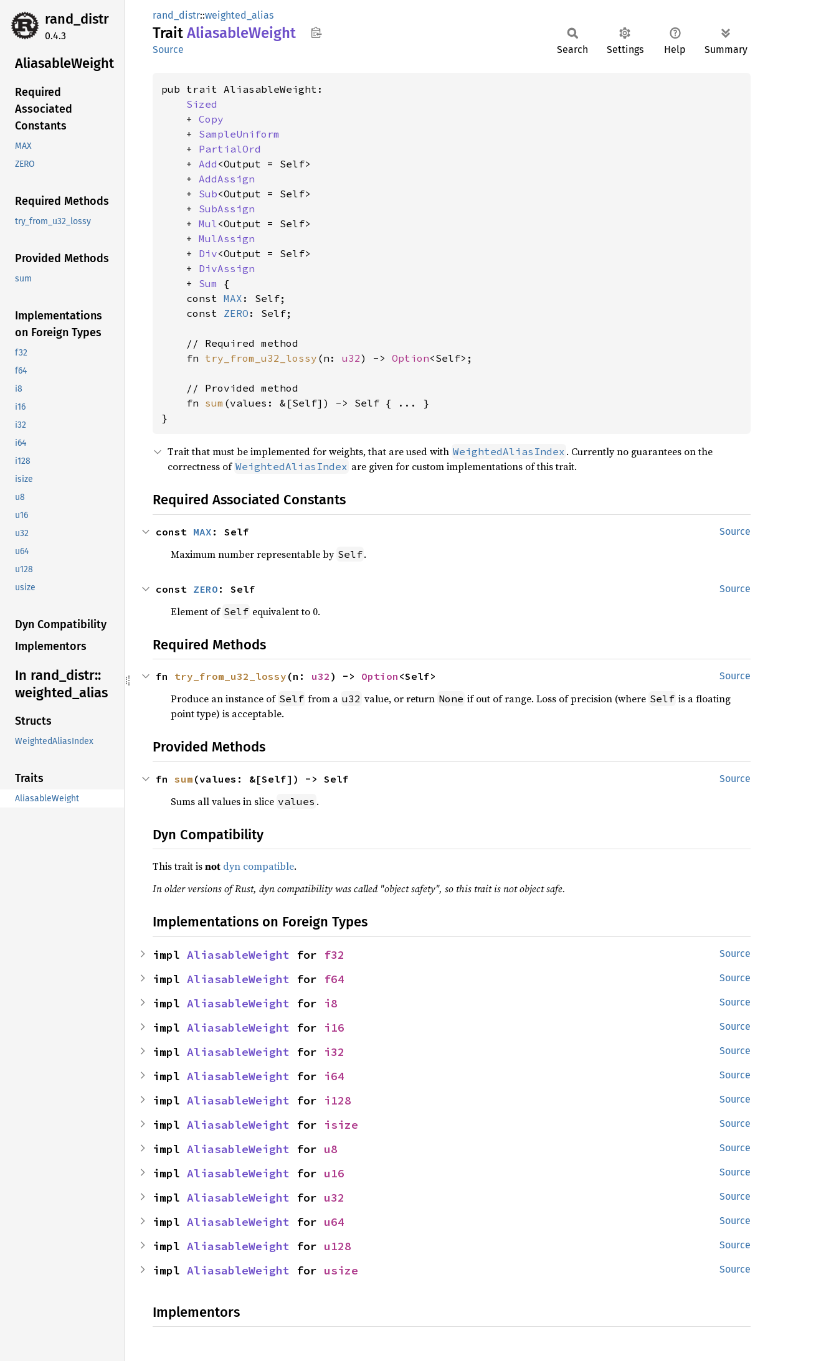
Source (168, 49)
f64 (334, 979)
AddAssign (227, 178)
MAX (233, 298)
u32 (351, 358)
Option (410, 358)
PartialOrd (230, 149)
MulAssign (227, 238)
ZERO (236, 313)
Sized (201, 104)
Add (208, 164)
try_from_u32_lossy (261, 358)
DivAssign (227, 268)
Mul (208, 223)
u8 (331, 1149)
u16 (334, 1173)
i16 (334, 1027)
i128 (337, 1100)
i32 (334, 1052)
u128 (337, 1246)
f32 (334, 955)
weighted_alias (239, 15)
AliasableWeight (238, 955)
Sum (208, 283)
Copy (211, 119)
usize (341, 1270)
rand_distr (77, 19)
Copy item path (316, 32)
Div (208, 253)
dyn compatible (258, 866)
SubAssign (227, 208)
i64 (334, 1076)
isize (341, 1125)
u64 (334, 1222)
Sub (208, 193)
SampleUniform (239, 134)
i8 (331, 1003)
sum (214, 403)
